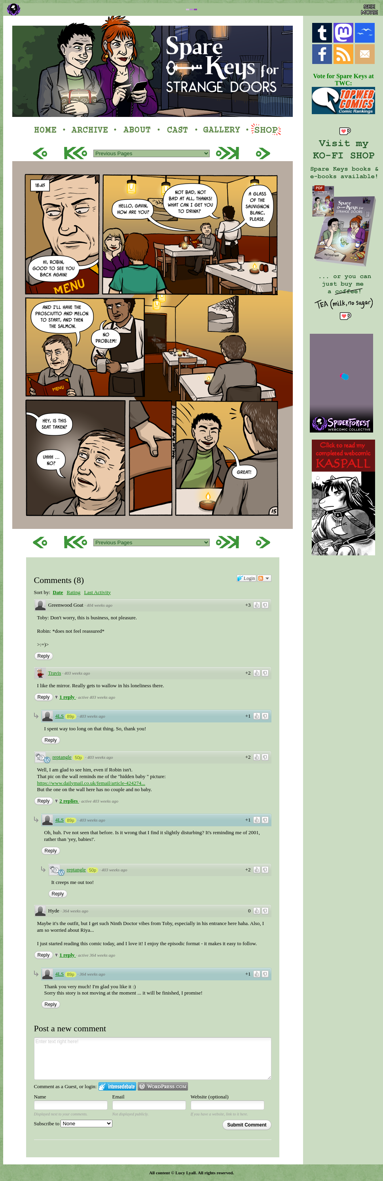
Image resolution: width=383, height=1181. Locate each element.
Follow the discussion (264, 578)
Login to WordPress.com (163, 1086)
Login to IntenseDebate (117, 1086)
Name (40, 1097)
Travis (54, 673)
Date (58, 592)
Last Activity (97, 592)
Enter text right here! (152, 1058)
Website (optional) (210, 1097)
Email (118, 1097)
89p (70, 716)
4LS (59, 716)
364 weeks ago (75, 910)
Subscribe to (73, 1123)
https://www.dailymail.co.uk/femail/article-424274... (91, 783)
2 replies (69, 801)
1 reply (67, 697)
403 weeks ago (77, 673)
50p (78, 757)
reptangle (62, 757)
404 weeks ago (99, 605)
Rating (74, 592)
